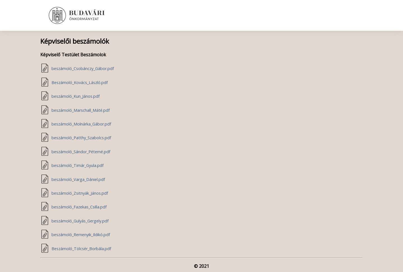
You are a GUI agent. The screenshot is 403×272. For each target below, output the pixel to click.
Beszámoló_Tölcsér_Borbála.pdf (81, 248)
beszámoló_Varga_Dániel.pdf (78, 179)
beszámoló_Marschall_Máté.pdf (80, 110)
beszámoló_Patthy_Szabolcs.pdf (81, 137)
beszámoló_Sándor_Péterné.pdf (80, 151)
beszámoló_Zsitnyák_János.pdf (79, 193)
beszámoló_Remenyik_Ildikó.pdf (80, 234)
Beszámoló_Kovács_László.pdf (79, 82)
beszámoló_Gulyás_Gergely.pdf (80, 221)
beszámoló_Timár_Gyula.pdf (77, 165)
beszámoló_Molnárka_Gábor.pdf (81, 124)
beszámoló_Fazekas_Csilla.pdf (79, 207)
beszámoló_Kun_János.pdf (75, 96)
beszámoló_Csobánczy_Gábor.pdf (82, 68)
